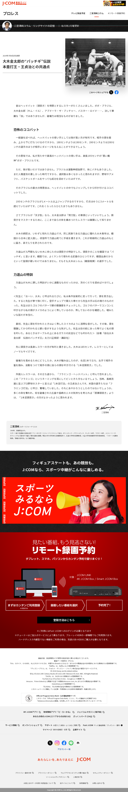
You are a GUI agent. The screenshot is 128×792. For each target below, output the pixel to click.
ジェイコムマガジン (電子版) (90, 712)
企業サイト (79, 729)
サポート (62, 725)
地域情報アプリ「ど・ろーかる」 (59, 712)
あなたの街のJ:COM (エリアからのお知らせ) (52, 716)
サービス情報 (12, 725)
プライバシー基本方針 (24, 773)
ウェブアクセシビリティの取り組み (75, 773)
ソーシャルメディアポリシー (57, 777)
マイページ (56, 729)
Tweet (112, 93)
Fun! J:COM (102, 725)
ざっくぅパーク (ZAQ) (84, 716)
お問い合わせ (98, 783)
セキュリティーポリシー (103, 773)
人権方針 (77, 777)
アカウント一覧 (64, 749)
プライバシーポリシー (47, 773)
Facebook (117, 93)
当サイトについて (67, 783)
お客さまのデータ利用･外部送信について (40, 783)
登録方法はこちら (64, 620)
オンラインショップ (32, 725)
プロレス (10, 13)
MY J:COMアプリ (32, 712)
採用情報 (83, 783)
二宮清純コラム (97, 13)
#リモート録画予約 (116, 13)
